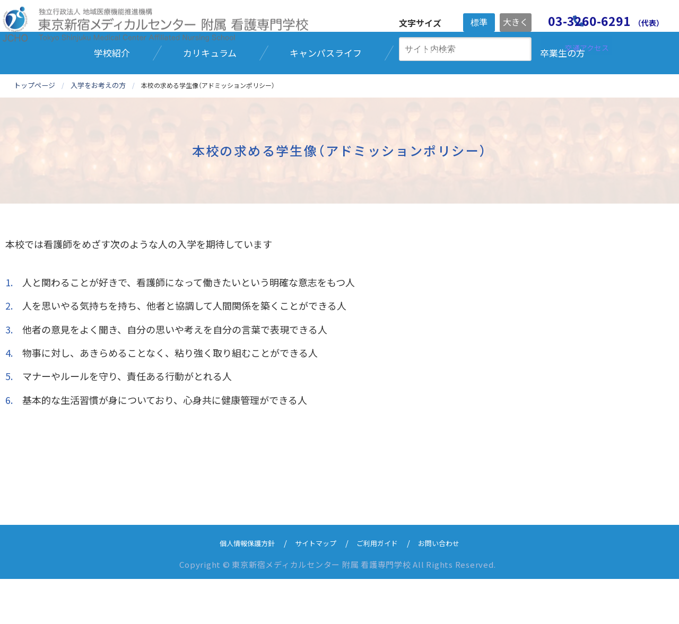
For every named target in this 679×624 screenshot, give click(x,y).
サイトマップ (313, 587)
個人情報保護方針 (237, 587)
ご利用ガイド (381, 587)
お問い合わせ (449, 587)
